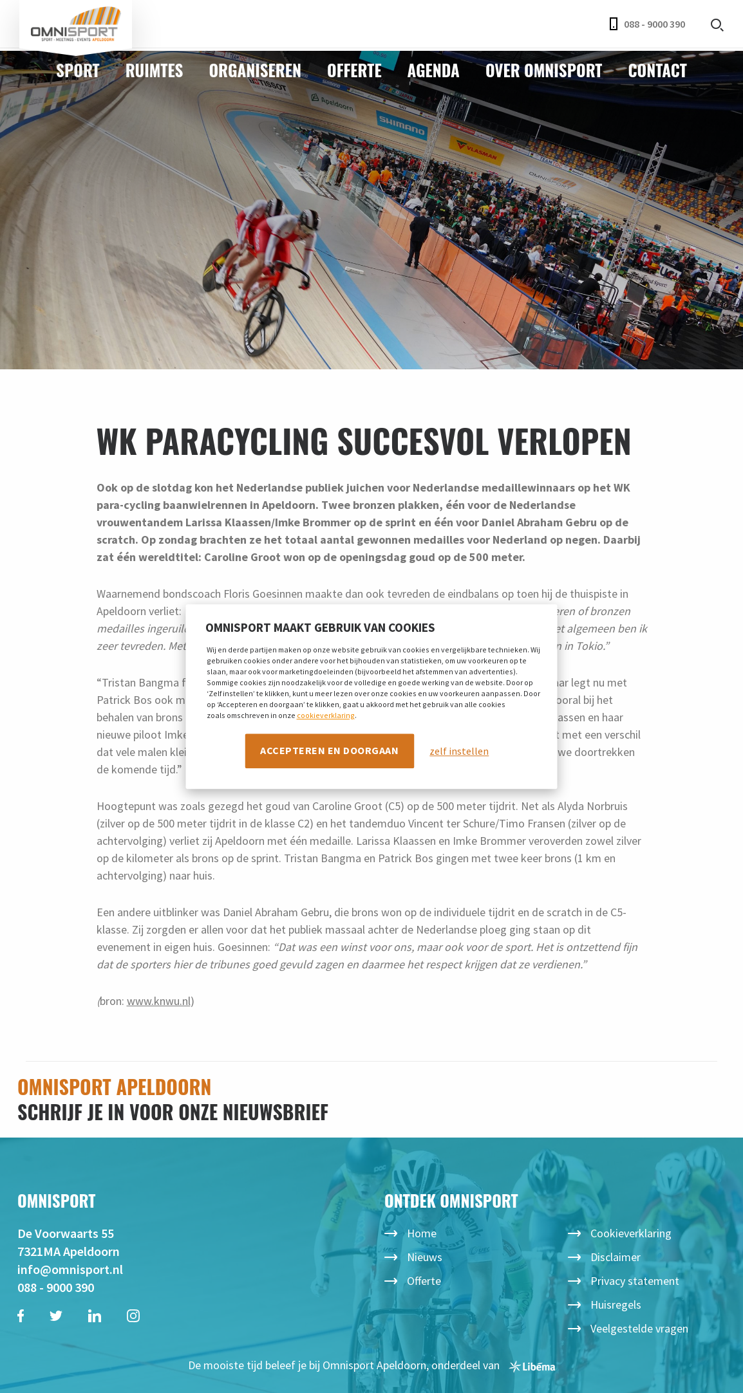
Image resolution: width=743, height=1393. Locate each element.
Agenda (434, 70)
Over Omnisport (544, 70)
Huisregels (615, 1304)
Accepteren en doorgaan (329, 750)
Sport (78, 70)
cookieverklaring (326, 715)
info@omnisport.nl (70, 1269)
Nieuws (424, 1257)
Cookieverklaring (631, 1233)
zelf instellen (459, 750)
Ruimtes (154, 70)
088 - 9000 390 (647, 23)
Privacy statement (634, 1280)
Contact (657, 70)
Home (422, 1233)
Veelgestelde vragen (639, 1328)
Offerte (354, 70)
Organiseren (255, 70)
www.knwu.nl (159, 1000)
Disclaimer (615, 1257)
